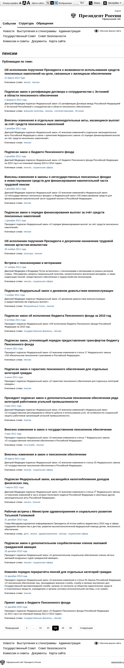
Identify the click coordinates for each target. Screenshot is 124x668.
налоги (27, 502)
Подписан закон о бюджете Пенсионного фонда (39, 152)
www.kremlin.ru (117, 662)
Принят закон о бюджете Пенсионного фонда (37, 602)
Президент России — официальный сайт (96, 16)
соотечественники (63, 111)
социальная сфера (43, 167)
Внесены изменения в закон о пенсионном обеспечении (45, 454)
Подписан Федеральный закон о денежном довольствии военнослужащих (59, 290)
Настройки (113, 2)
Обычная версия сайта (110, 31)
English (118, 11)
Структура (26, 23)
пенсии (36, 82)
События (9, 23)
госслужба (29, 445)
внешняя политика (33, 111)
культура (28, 253)
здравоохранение (48, 533)
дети (26, 533)
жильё (27, 82)
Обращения (44, 23)
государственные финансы (38, 331)
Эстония (79, 111)
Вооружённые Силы (34, 306)
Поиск (97, 2)
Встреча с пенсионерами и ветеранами (33, 263)
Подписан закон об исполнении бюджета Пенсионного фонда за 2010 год (58, 315)
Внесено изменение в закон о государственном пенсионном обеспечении (58, 429)
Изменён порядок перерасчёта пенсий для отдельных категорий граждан (58, 572)
